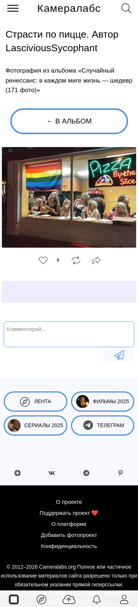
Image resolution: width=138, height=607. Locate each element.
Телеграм (102, 425)
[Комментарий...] (69, 333)
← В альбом (69, 121)
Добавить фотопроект (69, 535)
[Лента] (41, 599)
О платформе (69, 524)
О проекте (69, 502)
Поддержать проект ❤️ (69, 513)
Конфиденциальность (69, 546)
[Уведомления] (96, 599)
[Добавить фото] (69, 599)
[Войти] (124, 599)
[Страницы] (13, 599)
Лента (35, 401)
